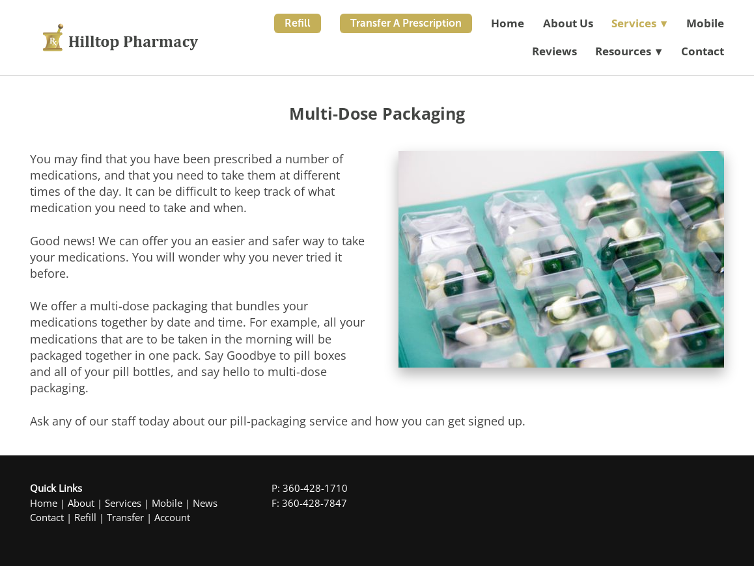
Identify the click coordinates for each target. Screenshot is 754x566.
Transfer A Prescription (406, 23)
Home (507, 23)
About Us (568, 23)
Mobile (705, 23)
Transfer (125, 517)
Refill (298, 23)
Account (172, 517)
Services (123, 503)
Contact (702, 51)
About (81, 503)
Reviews (554, 51)
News (205, 503)
